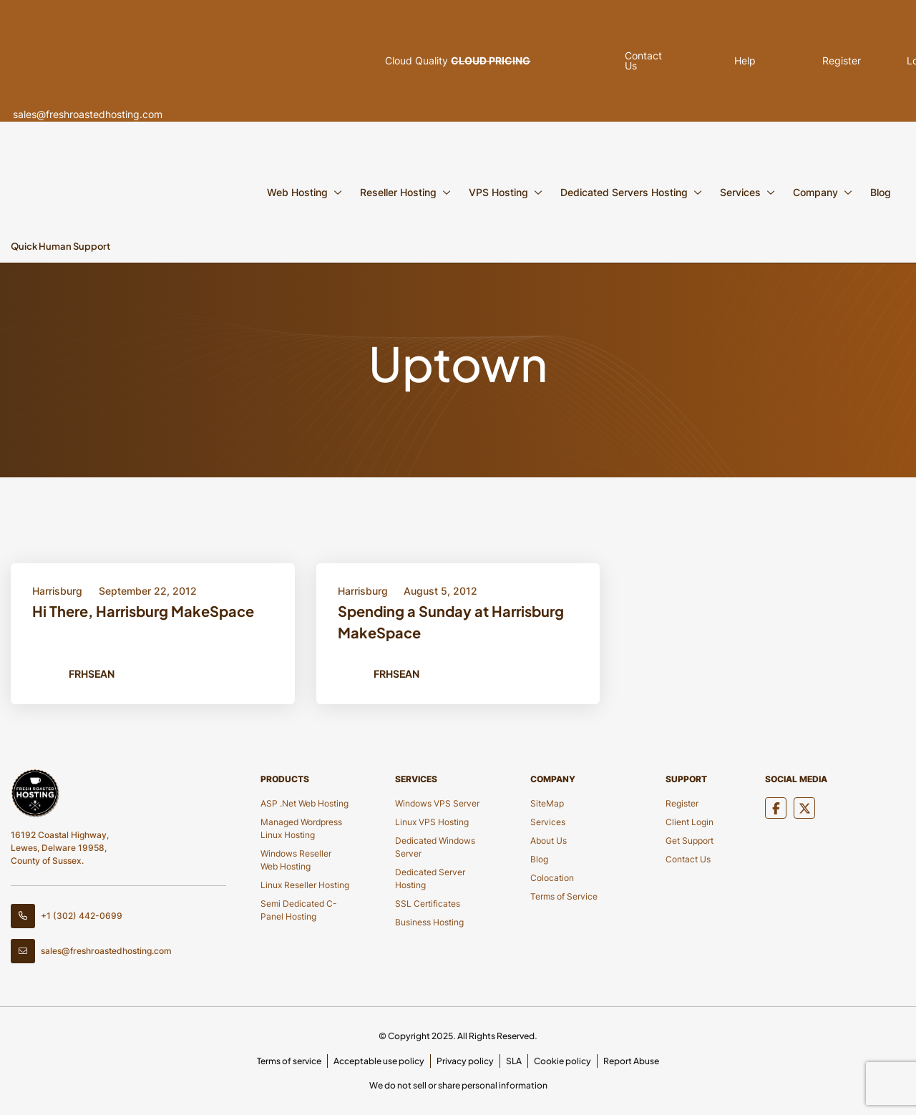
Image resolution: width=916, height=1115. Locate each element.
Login (869, 61)
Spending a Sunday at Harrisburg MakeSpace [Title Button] (451, 621)
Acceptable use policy (378, 1061)
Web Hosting (297, 192)
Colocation (552, 877)
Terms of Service (564, 896)
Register (783, 61)
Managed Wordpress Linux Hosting (301, 828)
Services (740, 192)
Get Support (689, 840)
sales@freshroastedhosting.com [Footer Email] (91, 951)
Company (815, 192)
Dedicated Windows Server (435, 847)
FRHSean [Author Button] (91, 673)
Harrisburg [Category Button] (57, 591)
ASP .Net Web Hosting (304, 803)
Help (698, 61)
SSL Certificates (427, 903)
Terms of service (289, 1061)
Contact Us (688, 859)
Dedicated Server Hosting (430, 878)
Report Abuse (631, 1061)
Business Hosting (429, 922)
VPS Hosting (498, 192)
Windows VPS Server (437, 803)
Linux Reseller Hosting (304, 885)
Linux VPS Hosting (432, 822)
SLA (514, 1061)
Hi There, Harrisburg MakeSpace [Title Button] (143, 611)
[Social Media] (775, 808)
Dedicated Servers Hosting (624, 192)
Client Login (689, 822)
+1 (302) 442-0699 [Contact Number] (66, 916)
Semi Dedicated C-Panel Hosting (298, 910)
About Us (548, 840)
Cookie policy (562, 1061)
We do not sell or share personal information (458, 1085)
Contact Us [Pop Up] (627, 61)
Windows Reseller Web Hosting (295, 860)
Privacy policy (465, 1061)
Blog (880, 192)
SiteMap (547, 803)
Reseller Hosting (398, 192)
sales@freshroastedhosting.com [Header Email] (120, 61)
